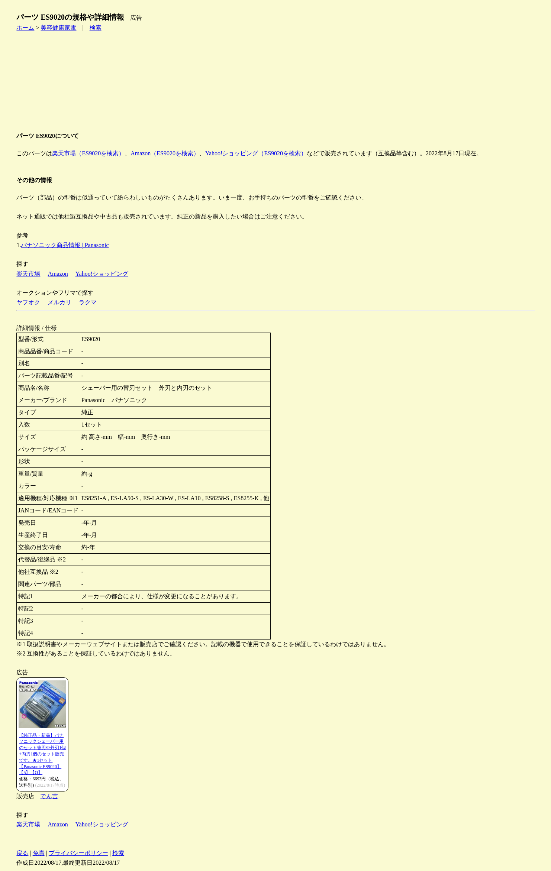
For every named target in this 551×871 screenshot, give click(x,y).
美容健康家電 (58, 28)
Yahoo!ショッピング (101, 274)
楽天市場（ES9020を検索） (88, 153)
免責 (39, 853)
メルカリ (59, 302)
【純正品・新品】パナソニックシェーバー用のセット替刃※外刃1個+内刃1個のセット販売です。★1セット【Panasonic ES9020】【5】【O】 (42, 754)
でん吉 (49, 796)
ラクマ (88, 302)
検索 (96, 28)
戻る (22, 853)
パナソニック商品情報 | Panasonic (65, 245)
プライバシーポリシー (78, 853)
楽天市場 (28, 274)
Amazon (58, 274)
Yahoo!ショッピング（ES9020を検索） (256, 153)
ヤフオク (28, 302)
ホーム (25, 28)
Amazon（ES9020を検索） (164, 153)
